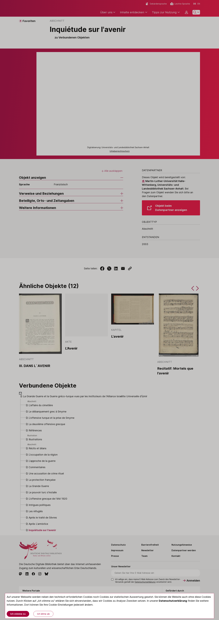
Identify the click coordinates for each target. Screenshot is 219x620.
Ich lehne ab (43, 613)
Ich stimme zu (18, 613)
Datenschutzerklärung (173, 600)
